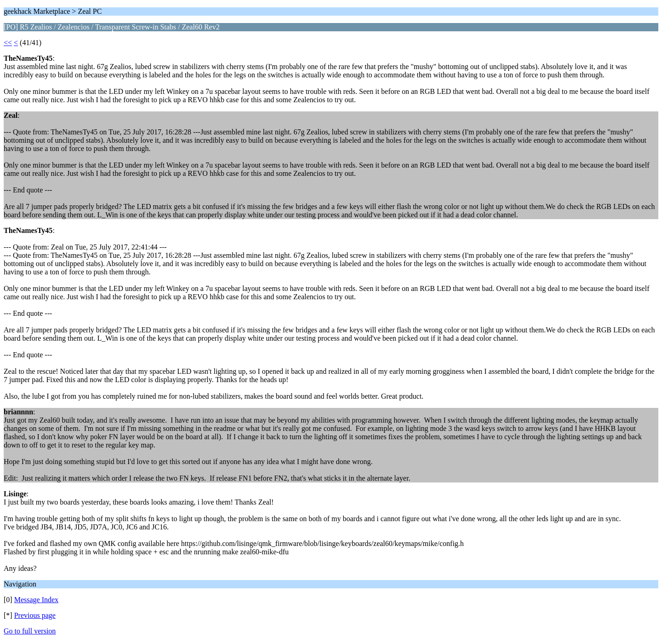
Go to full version (30, 631)
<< (8, 42)
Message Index (36, 600)
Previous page (35, 615)
